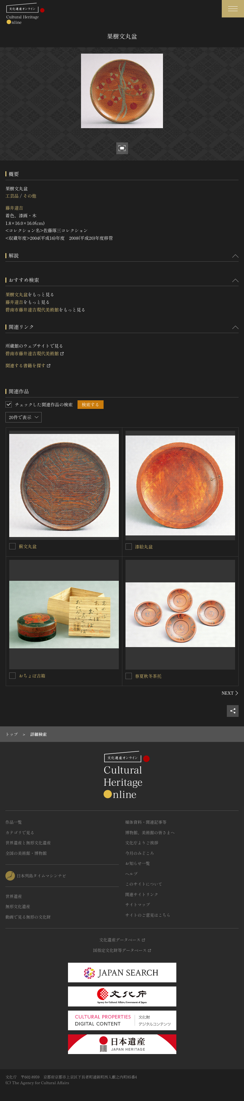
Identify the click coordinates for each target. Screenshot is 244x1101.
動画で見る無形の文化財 (28, 917)
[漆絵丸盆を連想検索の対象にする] (128, 546)
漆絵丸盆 (144, 546)
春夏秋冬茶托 (148, 676)
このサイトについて (143, 884)
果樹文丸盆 (16, 294)
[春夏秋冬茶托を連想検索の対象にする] (128, 676)
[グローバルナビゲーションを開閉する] (233, 8)
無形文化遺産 (17, 906)
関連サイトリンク (141, 894)
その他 (29, 196)
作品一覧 (13, 822)
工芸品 (12, 196)
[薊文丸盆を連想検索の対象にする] (12, 546)
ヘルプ (131, 874)
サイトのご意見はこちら (148, 915)
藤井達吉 (14, 208)
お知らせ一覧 (137, 863)
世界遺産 (13, 896)
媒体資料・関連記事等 (145, 822)
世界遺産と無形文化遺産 (28, 843)
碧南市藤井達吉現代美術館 (32, 309)
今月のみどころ (139, 853)
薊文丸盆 (28, 546)
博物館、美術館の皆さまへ (150, 832)
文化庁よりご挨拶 (141, 843)
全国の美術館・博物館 (26, 853)
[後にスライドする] (230, 693)
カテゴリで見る (19, 832)
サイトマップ (137, 904)
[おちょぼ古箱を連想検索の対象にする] (12, 675)
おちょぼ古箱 (32, 675)
